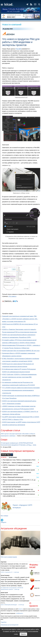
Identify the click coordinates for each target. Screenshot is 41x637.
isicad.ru (21, 609)
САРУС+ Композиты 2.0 (7, 572)
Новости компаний (11, 24)
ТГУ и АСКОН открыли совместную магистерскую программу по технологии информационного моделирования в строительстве (21, 390)
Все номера (4, 516)
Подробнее (3, 622)
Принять (23, 634)
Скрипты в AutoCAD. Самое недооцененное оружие (19, 470)
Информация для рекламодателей (9, 624)
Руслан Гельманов (5, 575)
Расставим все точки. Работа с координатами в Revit (19, 460)
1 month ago (21, 604)
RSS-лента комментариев (9, 557)
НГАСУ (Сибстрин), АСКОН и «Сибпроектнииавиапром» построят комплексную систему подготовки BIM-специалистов (19, 377)
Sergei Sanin (3, 562)
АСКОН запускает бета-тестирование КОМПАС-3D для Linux (21, 350)
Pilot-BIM (18, 49)
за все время (13, 457)
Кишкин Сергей (4, 592)
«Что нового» (12, 296)
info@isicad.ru (19, 613)
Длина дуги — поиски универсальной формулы (17, 462)
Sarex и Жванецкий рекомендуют (13, 477)
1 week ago (16, 572)
